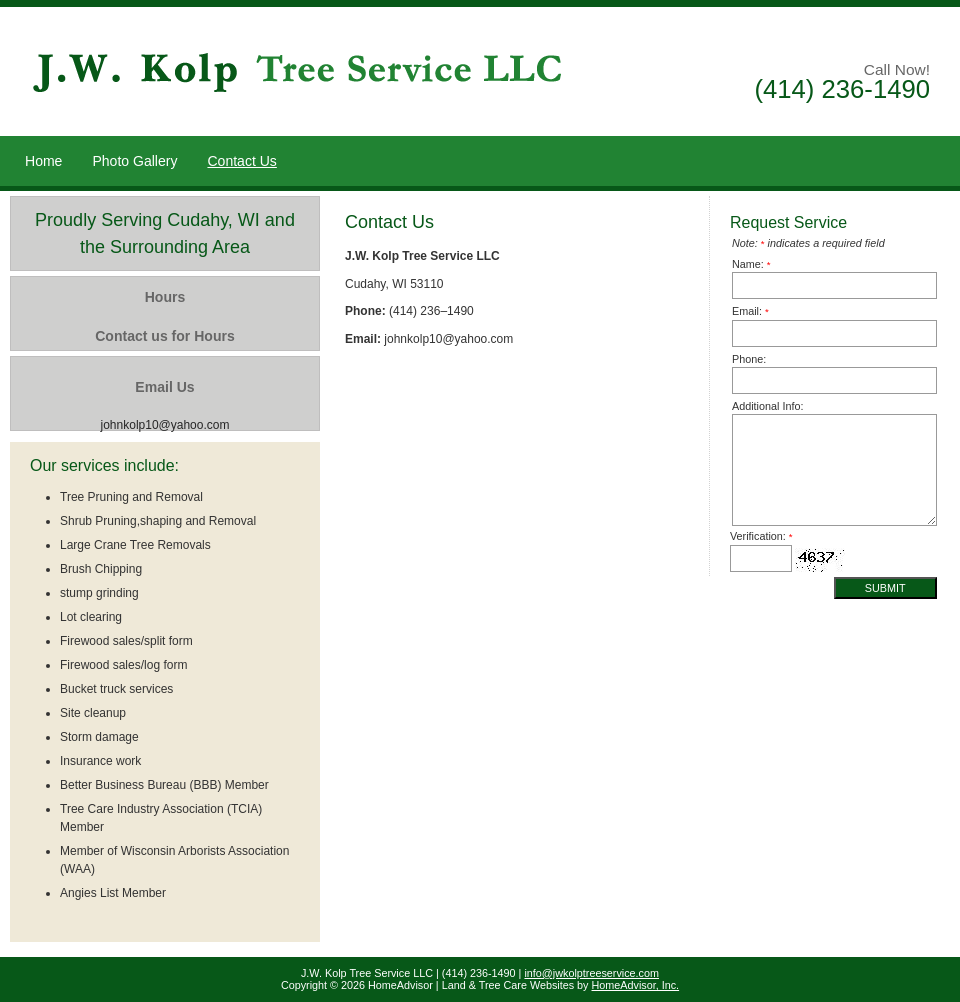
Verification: (761, 536)
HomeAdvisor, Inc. (636, 985)
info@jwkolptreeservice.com (591, 973)
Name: (751, 264)
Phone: (749, 359)
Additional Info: (767, 406)
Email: (750, 311)
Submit (885, 588)
